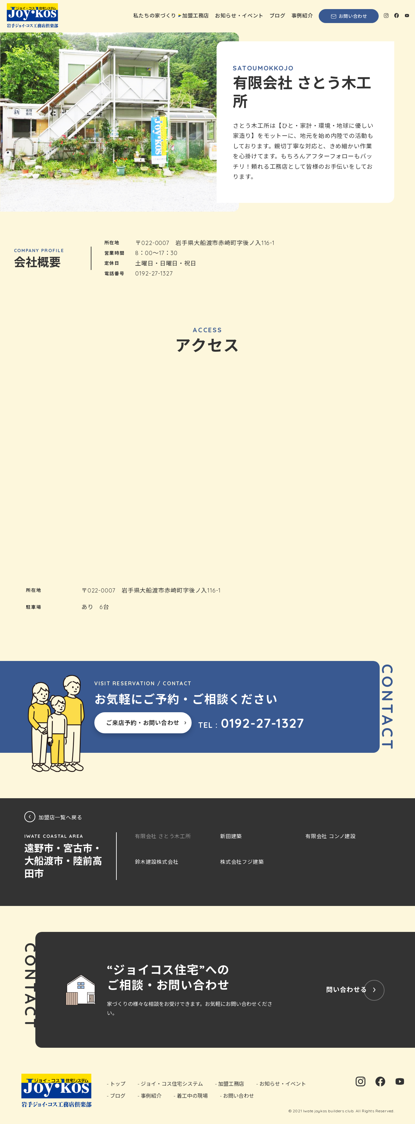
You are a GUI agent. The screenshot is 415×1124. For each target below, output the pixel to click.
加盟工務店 (195, 15)
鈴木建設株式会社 (156, 862)
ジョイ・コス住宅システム (172, 1084)
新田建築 (231, 836)
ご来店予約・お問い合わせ (143, 723)
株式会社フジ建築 (242, 862)
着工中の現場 (192, 1096)
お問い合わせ (348, 16)
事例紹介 (302, 15)
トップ (117, 1084)
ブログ (277, 15)
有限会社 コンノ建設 (330, 836)
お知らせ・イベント (239, 15)
